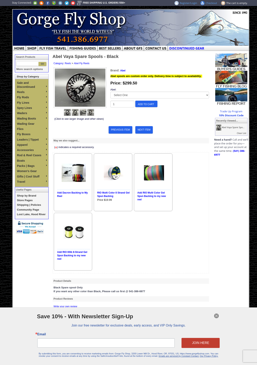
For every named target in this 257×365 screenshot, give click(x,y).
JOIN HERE (193, 342)
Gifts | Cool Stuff (32, 176)
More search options (29, 69)
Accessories (32, 150)
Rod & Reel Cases (32, 155)
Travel (32, 181)
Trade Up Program (231, 111)
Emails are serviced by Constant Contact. (174, 354)
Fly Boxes (24, 134)
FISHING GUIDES (82, 48)
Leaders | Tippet (32, 139)
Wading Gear (26, 123)
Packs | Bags (32, 165)
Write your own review (65, 306)
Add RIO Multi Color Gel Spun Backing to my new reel (151, 196)
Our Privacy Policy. (201, 354)
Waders (32, 113)
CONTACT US (155, 48)
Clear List (241, 133)
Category (58, 63)
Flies (32, 129)
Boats (32, 160)
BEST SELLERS (110, 48)
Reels (32, 92)
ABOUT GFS (133, 48)
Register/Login (188, 3)
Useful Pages (24, 189)
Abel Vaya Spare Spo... (230, 127)
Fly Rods (32, 97)
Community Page (28, 209)
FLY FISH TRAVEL (52, 48)
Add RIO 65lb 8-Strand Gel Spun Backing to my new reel (72, 255)
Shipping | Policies (29, 204)
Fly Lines (32, 102)
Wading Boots (32, 118)
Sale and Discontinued (32, 84)
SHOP (31, 48)
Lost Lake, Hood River (31, 214)
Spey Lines (32, 108)
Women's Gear (27, 171)
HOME (19, 48)
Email (50, 334)
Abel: (113, 89)
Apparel (32, 144)
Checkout (211, 3)
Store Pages (25, 200)
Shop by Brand (26, 195)
